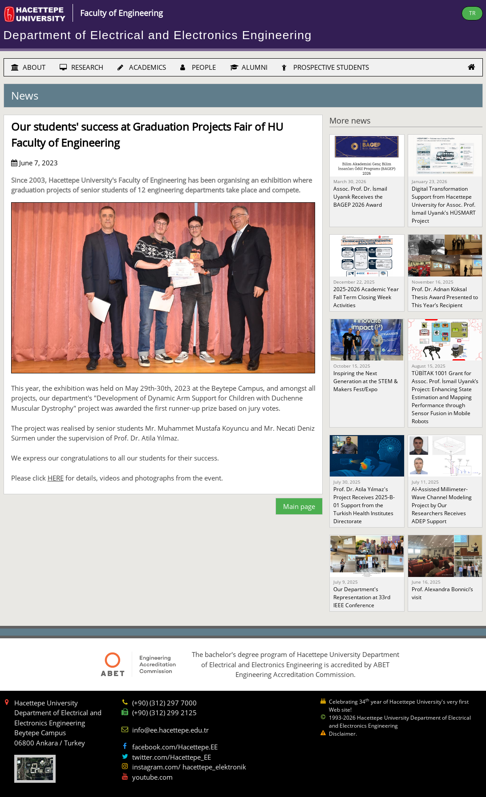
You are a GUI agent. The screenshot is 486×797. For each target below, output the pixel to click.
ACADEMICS (141, 67)
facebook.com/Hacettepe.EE (175, 746)
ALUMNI (248, 67)
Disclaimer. (343, 733)
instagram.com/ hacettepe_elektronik (189, 766)
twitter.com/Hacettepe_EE (171, 757)
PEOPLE (198, 67)
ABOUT (28, 67)
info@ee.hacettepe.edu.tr (170, 729)
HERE (56, 477)
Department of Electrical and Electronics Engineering (158, 35)
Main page (299, 506)
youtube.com (152, 777)
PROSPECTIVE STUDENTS (325, 67)
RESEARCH (81, 67)
